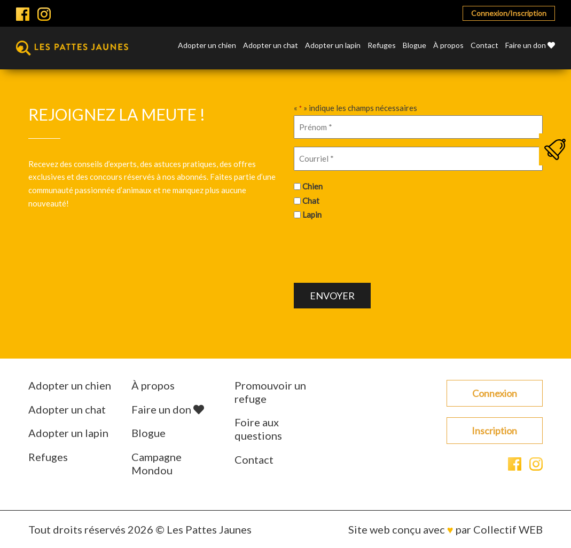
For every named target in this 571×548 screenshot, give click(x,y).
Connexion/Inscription (508, 13)
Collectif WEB (508, 529)
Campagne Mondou (156, 463)
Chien (312, 186)
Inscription (494, 430)
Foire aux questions (258, 429)
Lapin (312, 214)
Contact (484, 45)
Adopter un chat (270, 45)
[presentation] (375, 250)
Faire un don (530, 45)
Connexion (494, 393)
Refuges (381, 45)
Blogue (414, 45)
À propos (448, 45)
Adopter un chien (207, 45)
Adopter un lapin (333, 45)
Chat (310, 200)
